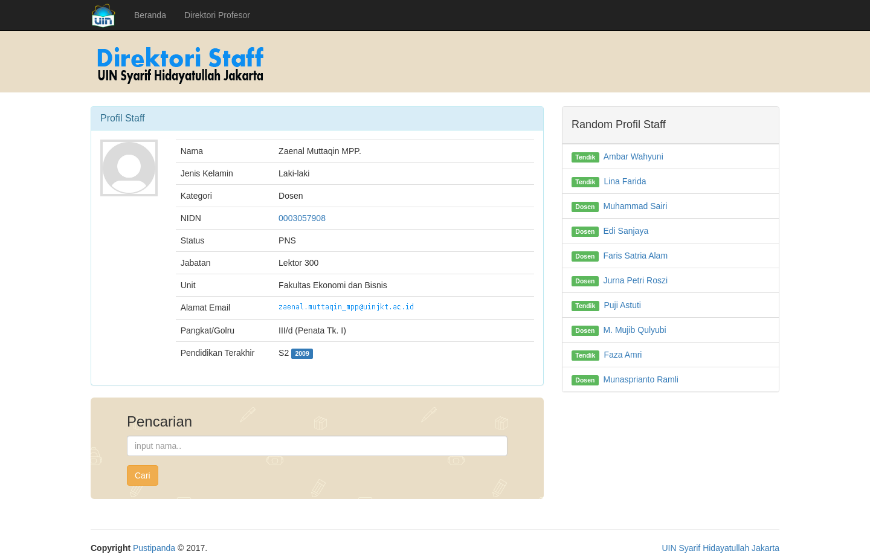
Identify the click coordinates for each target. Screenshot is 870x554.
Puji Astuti (622, 305)
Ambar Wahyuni (633, 156)
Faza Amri (623, 354)
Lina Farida (625, 181)
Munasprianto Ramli (640, 379)
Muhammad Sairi (635, 206)
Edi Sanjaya (625, 231)
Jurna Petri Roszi (635, 280)
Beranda (150, 15)
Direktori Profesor (217, 15)
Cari (142, 475)
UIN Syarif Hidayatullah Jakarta (720, 548)
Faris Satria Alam (635, 255)
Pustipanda (154, 548)
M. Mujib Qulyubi (634, 330)
